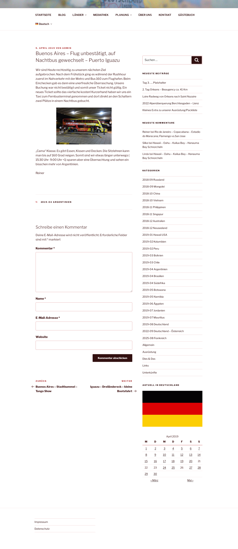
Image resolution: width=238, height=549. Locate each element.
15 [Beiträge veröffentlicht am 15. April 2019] (146, 461)
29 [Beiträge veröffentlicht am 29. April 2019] (146, 473)
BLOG (61, 14)
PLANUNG (123, 14)
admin (66, 48)
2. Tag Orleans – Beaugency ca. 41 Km (165, 89)
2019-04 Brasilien (153, 276)
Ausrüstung (149, 351)
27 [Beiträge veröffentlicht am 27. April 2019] (190, 467)
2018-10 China (151, 193)
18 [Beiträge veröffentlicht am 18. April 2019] (173, 461)
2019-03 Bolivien (152, 255)
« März (154, 480)
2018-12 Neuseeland (154, 227)
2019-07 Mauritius (153, 317)
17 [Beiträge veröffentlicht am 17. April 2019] (164, 461)
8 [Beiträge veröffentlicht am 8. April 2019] (146, 454)
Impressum (41, 521)
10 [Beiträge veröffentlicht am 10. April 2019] (164, 454)
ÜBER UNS (145, 14)
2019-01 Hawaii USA (154, 234)
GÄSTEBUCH (186, 14)
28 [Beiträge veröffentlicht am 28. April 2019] (199, 467)
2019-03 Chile (151, 262)
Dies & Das (148, 358)
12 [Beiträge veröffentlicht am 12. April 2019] (181, 454)
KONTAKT (165, 14)
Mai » (190, 480)
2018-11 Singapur (152, 214)
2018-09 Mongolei (153, 186)
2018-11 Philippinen (154, 207)
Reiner (146, 131)
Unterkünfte (149, 372)
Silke (145, 142)
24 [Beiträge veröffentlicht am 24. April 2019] (164, 467)
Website (42, 337)
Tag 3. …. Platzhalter (154, 82)
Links (145, 365)
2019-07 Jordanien (153, 310)
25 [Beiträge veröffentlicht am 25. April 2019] (173, 467)
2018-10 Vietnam (152, 200)
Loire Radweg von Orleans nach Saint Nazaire (169, 96)
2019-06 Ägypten (153, 303)
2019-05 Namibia (153, 296)
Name (41, 298)
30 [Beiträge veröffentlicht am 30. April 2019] (155, 473)
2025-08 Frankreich (154, 338)
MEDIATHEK (100, 14)
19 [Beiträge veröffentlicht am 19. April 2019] (181, 461)
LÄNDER (80, 14)
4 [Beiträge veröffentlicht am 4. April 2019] (173, 448)
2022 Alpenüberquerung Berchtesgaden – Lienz (170, 103)
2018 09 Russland (153, 179)
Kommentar (45, 248)
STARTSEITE (43, 14)
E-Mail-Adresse (48, 318)
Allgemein (148, 344)
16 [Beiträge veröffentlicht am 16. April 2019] (155, 461)
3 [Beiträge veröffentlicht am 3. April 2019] (164, 448)
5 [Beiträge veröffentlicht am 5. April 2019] (182, 448)
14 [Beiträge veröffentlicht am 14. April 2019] (199, 454)
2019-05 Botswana (154, 289)
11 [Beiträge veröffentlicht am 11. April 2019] (173, 454)
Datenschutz (42, 528)
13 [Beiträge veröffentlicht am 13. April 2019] (190, 454)
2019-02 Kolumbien (154, 241)
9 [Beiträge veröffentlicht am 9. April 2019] (155, 454)
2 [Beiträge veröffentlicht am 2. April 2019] (155, 448)
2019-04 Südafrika (153, 283)
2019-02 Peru (150, 248)
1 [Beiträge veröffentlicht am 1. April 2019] (146, 448)
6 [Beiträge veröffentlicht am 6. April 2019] (191, 448)
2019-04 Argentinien (56, 202)
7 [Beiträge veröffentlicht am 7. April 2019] (199, 448)
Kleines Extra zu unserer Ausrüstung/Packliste (169, 110)
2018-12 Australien (153, 220)
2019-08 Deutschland (155, 324)
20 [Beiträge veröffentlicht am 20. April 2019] (190, 461)
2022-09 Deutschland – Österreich (163, 331)
